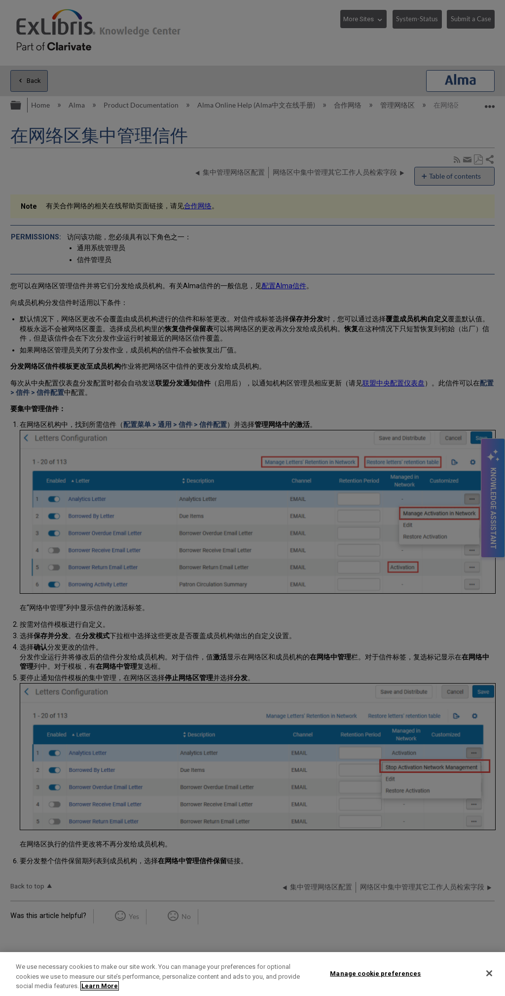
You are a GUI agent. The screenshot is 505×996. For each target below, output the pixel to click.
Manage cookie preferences (375, 973)
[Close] (489, 973)
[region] (252, 974)
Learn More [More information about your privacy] (99, 986)
